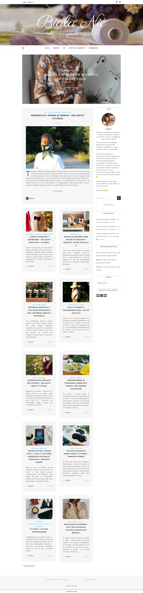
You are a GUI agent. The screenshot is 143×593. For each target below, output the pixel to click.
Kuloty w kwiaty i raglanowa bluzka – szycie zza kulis (76, 310)
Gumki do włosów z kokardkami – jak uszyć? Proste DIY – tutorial (39, 239)
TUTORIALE (57, 112)
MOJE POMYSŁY (68, 70)
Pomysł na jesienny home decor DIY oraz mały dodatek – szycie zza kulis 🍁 (107, 236)
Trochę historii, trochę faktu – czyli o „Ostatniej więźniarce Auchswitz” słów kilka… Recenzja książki (39, 456)
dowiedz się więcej (71, 87)
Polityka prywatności (91, 579)
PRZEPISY (56, 48)
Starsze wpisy (28, 566)
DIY (64, 48)
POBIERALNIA (93, 48)
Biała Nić (71, 23)
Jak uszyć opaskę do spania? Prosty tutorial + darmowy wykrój (76, 453)
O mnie (24, 2)
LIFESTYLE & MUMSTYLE (77, 48)
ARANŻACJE (74, 234)
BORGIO (99, 260)
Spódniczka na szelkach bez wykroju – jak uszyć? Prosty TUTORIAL (39, 383)
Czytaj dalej (57, 191)
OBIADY (72, 378)
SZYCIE (47, 48)
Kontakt (31, 2)
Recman (99, 267)
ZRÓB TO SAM (66, 112)
